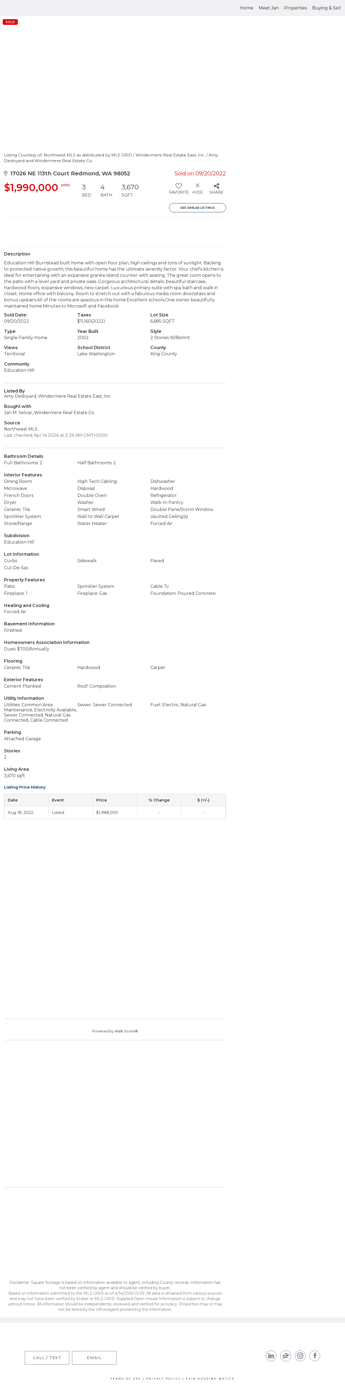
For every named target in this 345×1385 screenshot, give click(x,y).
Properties (295, 8)
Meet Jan (269, 8)
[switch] (178, 191)
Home (246, 8)
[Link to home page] (24, 8)
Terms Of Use (126, 1378)
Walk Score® (126, 1031)
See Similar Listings (197, 208)
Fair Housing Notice (210, 1378)
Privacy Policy (163, 1378)
